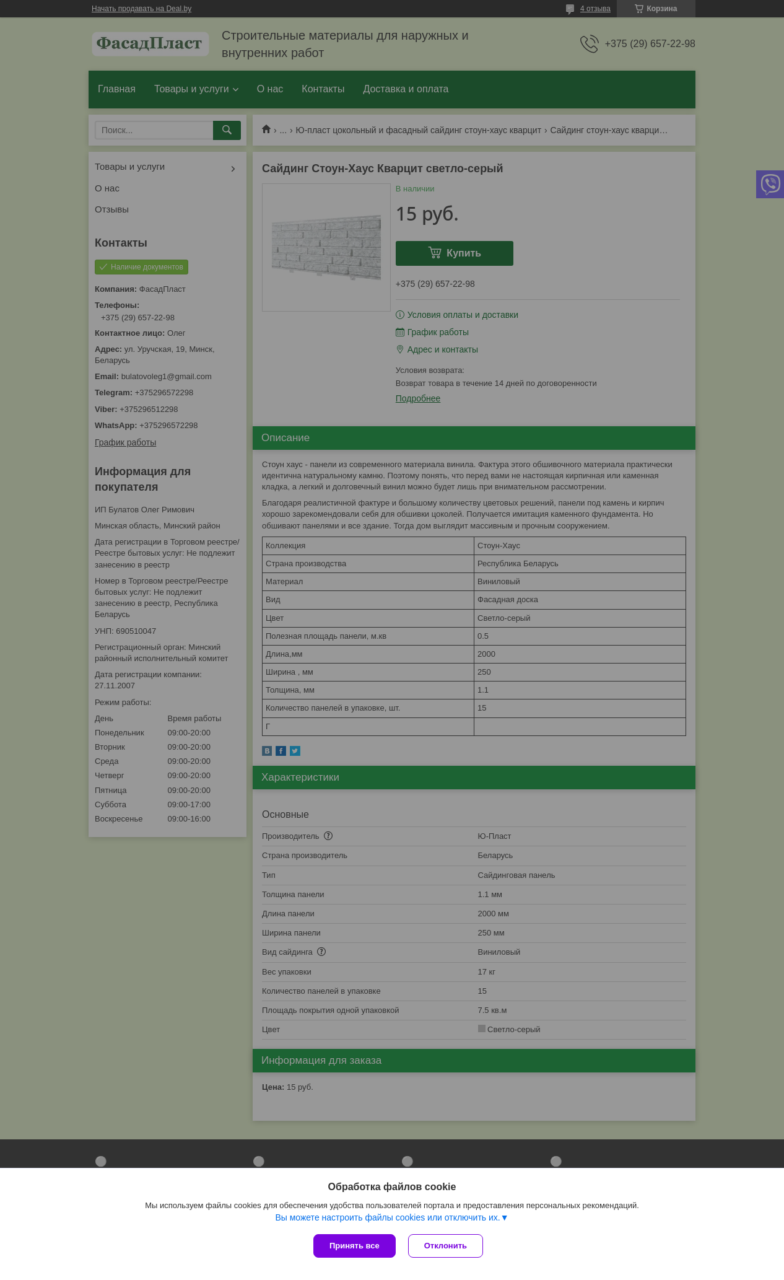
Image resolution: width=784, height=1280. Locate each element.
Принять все (354, 1245)
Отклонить (445, 1245)
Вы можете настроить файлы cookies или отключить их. (387, 1217)
